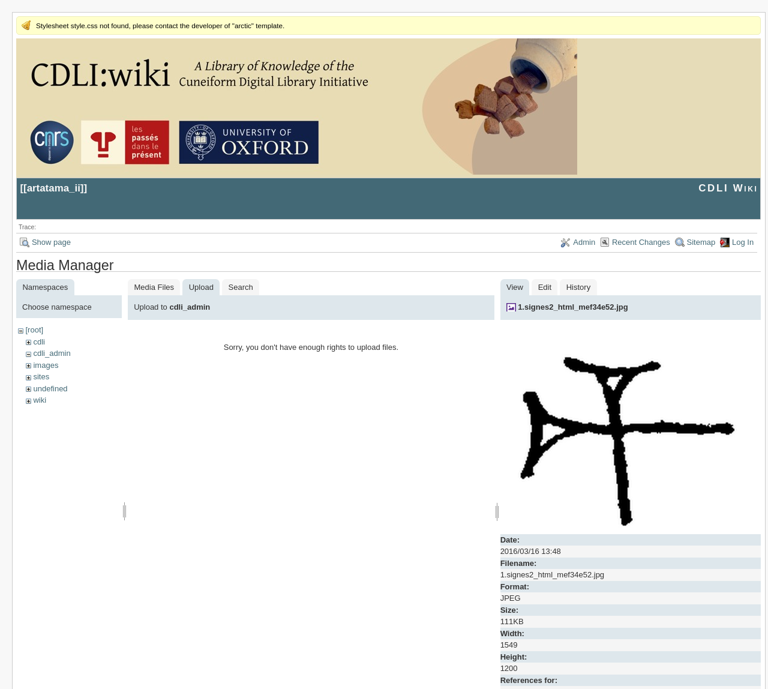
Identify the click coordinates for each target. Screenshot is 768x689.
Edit (544, 287)
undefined (50, 388)
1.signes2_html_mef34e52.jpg (573, 306)
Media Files (154, 287)
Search (241, 287)
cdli (39, 341)
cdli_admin (51, 353)
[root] (34, 329)
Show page (51, 242)
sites (41, 376)
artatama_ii (53, 188)
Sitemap (701, 242)
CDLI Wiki (728, 188)
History (578, 287)
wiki (39, 400)
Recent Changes (641, 242)
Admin (584, 242)
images (45, 365)
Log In (743, 242)
